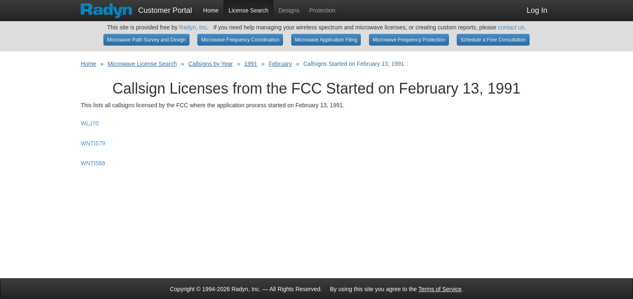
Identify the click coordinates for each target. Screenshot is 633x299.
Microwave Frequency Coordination (240, 40)
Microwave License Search (142, 63)
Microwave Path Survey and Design (146, 40)
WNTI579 (93, 143)
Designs (289, 10)
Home (210, 10)
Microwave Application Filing (326, 40)
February (280, 63)
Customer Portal (136, 7)
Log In (537, 10)
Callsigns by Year (210, 63)
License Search (248, 10)
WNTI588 (93, 163)
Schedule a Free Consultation (493, 40)
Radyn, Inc (193, 27)
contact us (511, 27)
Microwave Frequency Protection (409, 40)
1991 (250, 63)
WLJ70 (90, 123)
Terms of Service (439, 289)
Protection (322, 10)
